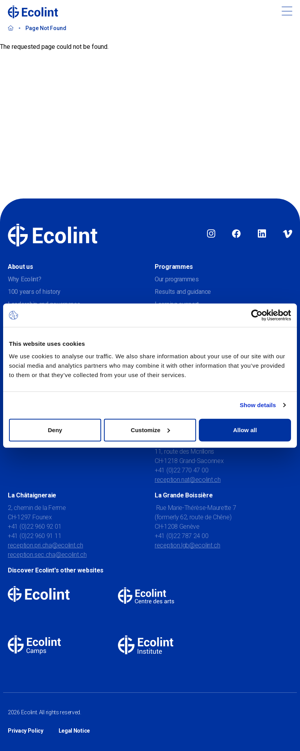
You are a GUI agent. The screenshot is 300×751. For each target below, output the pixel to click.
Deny (55, 429)
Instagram (211, 234)
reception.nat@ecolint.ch (188, 479)
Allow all (245, 429)
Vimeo (287, 234)
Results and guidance (183, 291)
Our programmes (177, 279)
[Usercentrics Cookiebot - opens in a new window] (257, 315)
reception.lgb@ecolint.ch (187, 545)
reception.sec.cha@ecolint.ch (47, 554)
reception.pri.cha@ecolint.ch (45, 545)
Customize (150, 429)
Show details (258, 405)
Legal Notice (74, 731)
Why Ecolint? (24, 279)
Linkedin (262, 234)
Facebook (236, 234)
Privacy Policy (25, 731)
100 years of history (34, 291)
